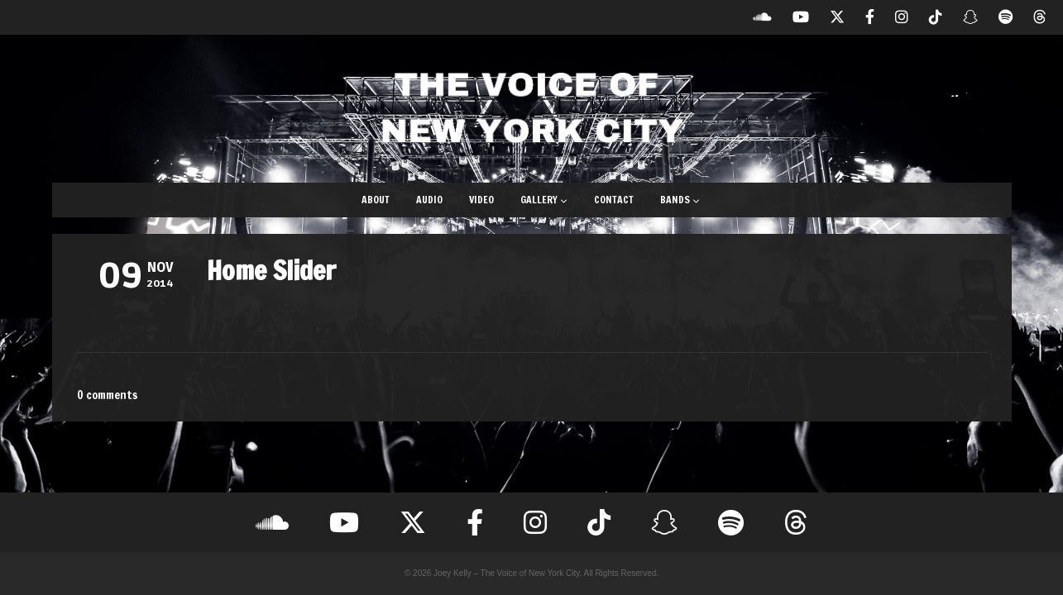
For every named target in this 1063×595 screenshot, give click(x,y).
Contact (614, 200)
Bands (680, 200)
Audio (429, 200)
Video (481, 200)
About (376, 200)
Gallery (543, 200)
